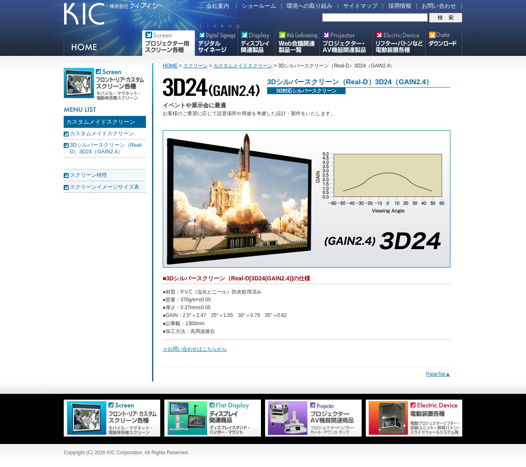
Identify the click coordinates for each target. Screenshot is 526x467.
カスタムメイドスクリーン (102, 133)
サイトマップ (360, 5)
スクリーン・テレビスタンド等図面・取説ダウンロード (444, 43)
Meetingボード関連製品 (297, 43)
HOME (84, 47)
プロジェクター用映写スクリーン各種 (168, 43)
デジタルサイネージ (216, 43)
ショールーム (259, 5)
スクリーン (195, 66)
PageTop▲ (438, 374)
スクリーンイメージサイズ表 (104, 187)
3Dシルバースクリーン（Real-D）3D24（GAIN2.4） (106, 148)
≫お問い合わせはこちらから (195, 349)
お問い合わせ (439, 5)
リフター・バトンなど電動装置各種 (399, 43)
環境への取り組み (309, 5)
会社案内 (217, 5)
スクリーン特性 (88, 175)
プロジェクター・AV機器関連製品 (346, 43)
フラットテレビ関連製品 (256, 43)
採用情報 (399, 5)
